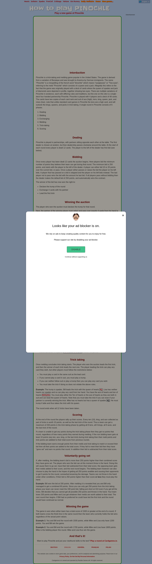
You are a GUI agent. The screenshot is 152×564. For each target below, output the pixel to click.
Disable (76, 249)
